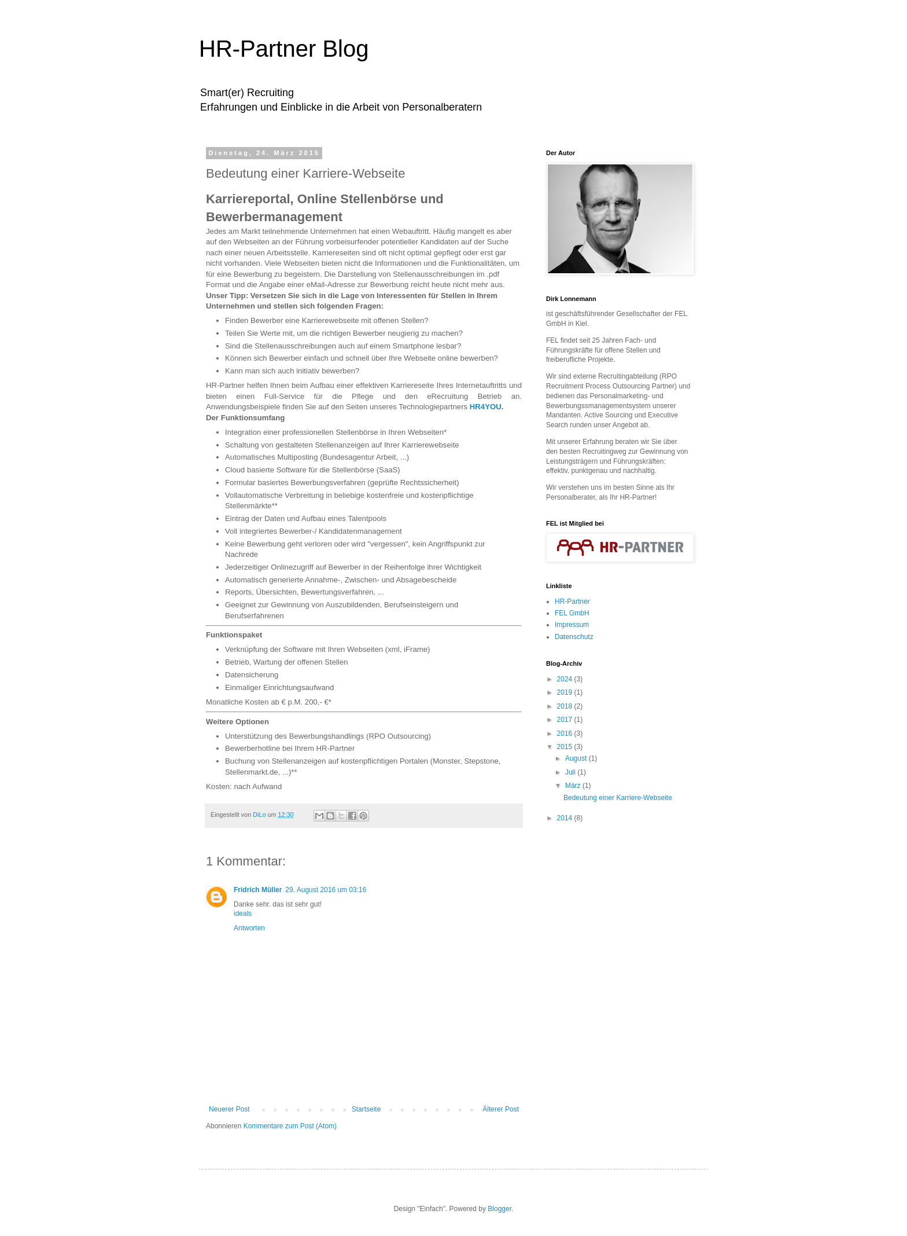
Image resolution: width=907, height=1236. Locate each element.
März (573, 786)
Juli (571, 772)
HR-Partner (572, 601)
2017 (565, 720)
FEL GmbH (572, 613)
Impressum (572, 625)
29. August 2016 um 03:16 (325, 890)
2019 (565, 692)
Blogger (499, 1209)
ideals (243, 913)
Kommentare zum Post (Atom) (290, 1126)
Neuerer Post (229, 1109)
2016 (565, 733)
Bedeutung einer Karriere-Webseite (617, 798)
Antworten (249, 928)
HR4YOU (486, 406)
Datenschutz (574, 637)
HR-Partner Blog (283, 48)
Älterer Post (500, 1109)
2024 (565, 679)
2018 (565, 706)
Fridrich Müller (258, 890)
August (577, 758)
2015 (565, 747)
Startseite (366, 1109)
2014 (565, 818)
